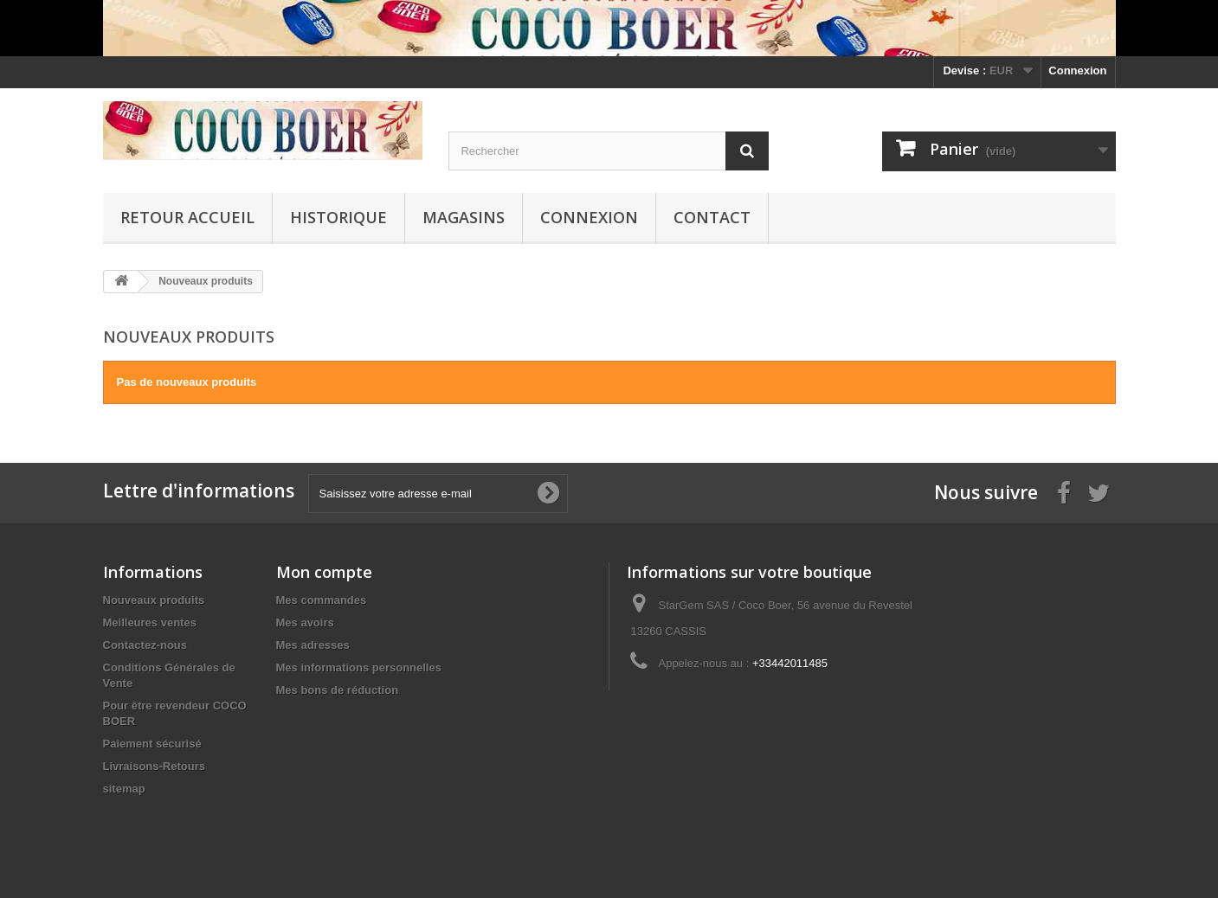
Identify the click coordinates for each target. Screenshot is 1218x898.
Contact (712, 217)
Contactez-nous (145, 644)
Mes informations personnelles (358, 667)
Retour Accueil (187, 217)
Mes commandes (321, 599)
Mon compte (324, 571)
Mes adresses (313, 644)
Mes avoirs (305, 622)
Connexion (1077, 70)
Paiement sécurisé (152, 743)
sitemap (124, 788)
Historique (338, 217)
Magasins (463, 217)
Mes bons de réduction (337, 689)
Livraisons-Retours (154, 766)
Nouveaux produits (154, 599)
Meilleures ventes (150, 622)
